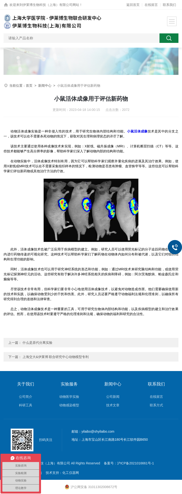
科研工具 (25, 405)
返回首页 (133, 5)
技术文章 (112, 405)
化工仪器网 (70, 473)
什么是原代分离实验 (37, 342)
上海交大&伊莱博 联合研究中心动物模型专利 (56, 357)
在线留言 (151, 5)
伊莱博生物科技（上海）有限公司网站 (51, 5)
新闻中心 (44, 85)
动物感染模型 (69, 405)
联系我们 (169, 5)
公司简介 (25, 397)
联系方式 (156, 405)
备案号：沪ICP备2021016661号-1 (129, 463)
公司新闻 (112, 397)
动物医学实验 (69, 397)
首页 (29, 85)
